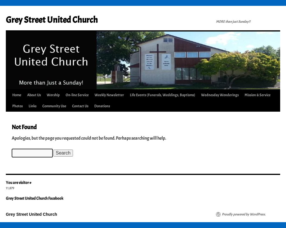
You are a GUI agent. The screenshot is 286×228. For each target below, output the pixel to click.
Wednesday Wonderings (220, 95)
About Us (34, 95)
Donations (102, 106)
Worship (53, 95)
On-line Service (77, 95)
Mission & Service (258, 95)
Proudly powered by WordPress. (244, 214)
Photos (17, 106)
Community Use (54, 106)
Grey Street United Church (52, 19)
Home (16, 95)
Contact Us (80, 106)
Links (32, 106)
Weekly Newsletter (109, 95)
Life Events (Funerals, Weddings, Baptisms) (162, 95)
